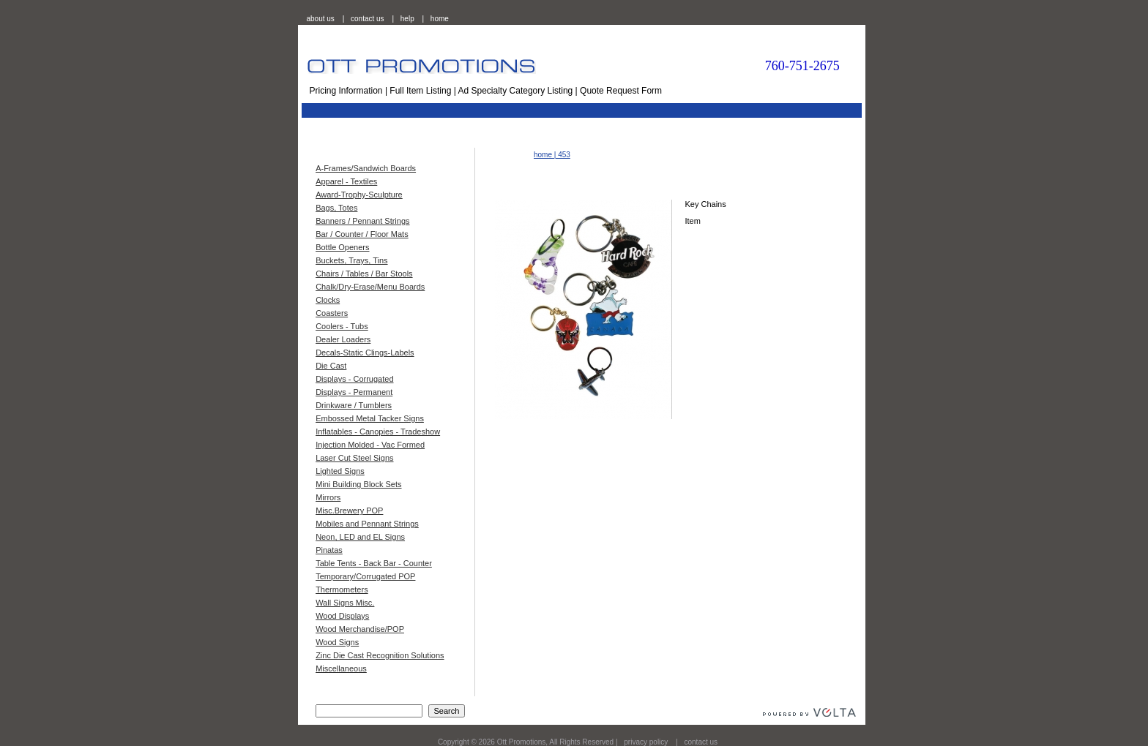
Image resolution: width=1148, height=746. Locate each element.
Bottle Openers (342, 247)
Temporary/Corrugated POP (365, 576)
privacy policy (646, 742)
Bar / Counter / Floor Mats (362, 234)
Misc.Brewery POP (349, 510)
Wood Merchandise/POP (360, 629)
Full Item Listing (420, 91)
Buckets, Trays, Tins (351, 260)
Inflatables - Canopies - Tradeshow (378, 431)
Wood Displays (342, 615)
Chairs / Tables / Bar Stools (364, 273)
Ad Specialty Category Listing (515, 91)
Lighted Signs (340, 471)
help (407, 19)
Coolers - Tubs (342, 326)
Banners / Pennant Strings (362, 220)
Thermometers (342, 589)
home (439, 19)
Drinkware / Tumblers (354, 405)
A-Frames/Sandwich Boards (366, 168)
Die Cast (331, 365)
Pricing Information (346, 91)
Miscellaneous (341, 668)
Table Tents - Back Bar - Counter (374, 563)
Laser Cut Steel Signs (354, 457)
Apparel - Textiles (346, 181)
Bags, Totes (336, 207)
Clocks (328, 299)
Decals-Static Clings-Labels (365, 352)
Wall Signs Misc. (345, 602)
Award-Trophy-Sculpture (359, 194)
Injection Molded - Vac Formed (370, 444)
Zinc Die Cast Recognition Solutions (380, 655)
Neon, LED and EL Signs (360, 536)
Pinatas (329, 550)
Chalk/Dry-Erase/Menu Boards (370, 286)
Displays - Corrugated (354, 378)
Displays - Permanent (354, 392)
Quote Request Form (621, 91)
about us (321, 19)
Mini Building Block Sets (358, 484)
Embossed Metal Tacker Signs (370, 418)
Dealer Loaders (343, 339)
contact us (367, 19)
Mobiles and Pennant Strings (367, 523)
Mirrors (328, 497)
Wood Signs (337, 642)
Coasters (332, 313)
